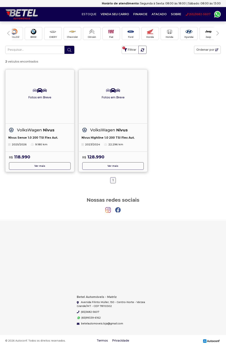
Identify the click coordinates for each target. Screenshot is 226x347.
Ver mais (39, 166)
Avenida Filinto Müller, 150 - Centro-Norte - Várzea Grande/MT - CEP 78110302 (111, 304)
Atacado (159, 14)
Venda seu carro (115, 14)
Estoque (89, 14)
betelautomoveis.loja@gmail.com (100, 323)
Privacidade (120, 340)
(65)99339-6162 (89, 318)
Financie (140, 14)
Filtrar (129, 49)
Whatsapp (217, 14)
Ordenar (207, 50)
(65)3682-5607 (88, 311)
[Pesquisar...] (35, 50)
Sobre (176, 14)
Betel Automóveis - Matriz (22, 14)
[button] (8, 33)
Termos (102, 340)
